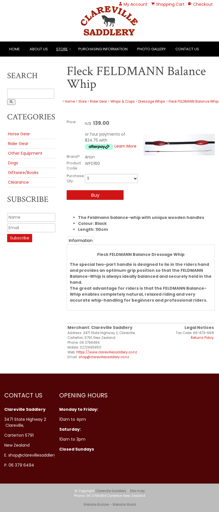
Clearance (18, 182)
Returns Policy (202, 337)
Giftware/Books (23, 172)
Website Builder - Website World (109, 504)
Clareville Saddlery (110, 491)
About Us (39, 49)
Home (14, 49)
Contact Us (187, 49)
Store (62, 49)
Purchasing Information (103, 49)
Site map (137, 491)
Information (81, 240)
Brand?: (74, 156)
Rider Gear (18, 143)
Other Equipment (25, 153)
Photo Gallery (151, 49)
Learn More (125, 146)
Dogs (13, 163)
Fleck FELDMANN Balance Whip (193, 101)
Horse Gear (19, 134)
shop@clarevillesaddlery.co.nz (104, 357)
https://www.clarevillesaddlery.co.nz (106, 352)
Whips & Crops (122, 101)
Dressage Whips (151, 101)
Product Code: (74, 166)
